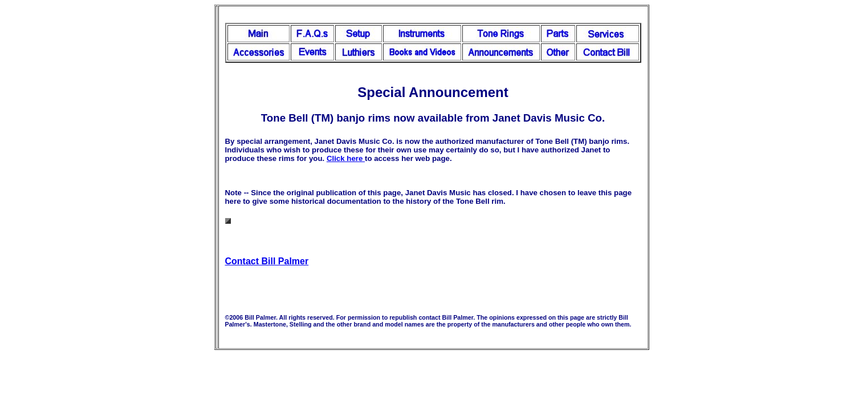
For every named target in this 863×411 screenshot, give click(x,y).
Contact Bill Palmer (267, 261)
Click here (346, 158)
